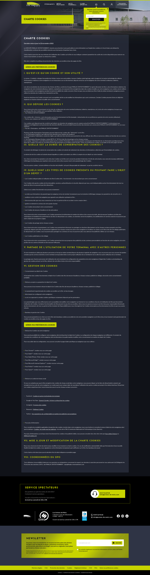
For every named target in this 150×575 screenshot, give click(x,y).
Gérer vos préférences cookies (40, 325)
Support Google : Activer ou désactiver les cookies (54, 400)
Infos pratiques (61, 4)
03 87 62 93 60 (98, 515)
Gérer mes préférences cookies (40, 67)
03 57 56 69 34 (105, 493)
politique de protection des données (96, 28)
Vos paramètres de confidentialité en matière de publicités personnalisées (54, 414)
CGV (90, 568)
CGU (46, 568)
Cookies (69, 568)
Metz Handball (72, 4)
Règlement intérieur (80, 568)
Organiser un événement (122, 4)
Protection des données (57, 568)
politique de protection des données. (53, 553)
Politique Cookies (38, 409)
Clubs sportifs (83, 4)
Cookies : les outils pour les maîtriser (45, 429)
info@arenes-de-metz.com (109, 494)
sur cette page (47, 350)
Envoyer (96, 19)
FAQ (95, 568)
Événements (50, 4)
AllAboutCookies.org (30, 436)
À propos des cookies (39, 405)
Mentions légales (37, 568)
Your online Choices (111, 434)
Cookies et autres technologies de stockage (46, 396)
